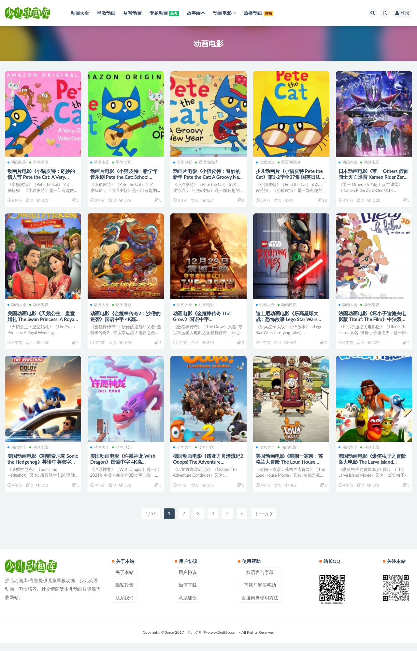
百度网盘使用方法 (260, 606)
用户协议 (188, 580)
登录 (402, 13)
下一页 (263, 522)
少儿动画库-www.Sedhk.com (212, 640)
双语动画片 (207, 161)
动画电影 (17, 161)
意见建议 (188, 606)
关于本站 (124, 580)
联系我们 (124, 606)
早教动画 (39, 161)
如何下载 (188, 593)
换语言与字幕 (260, 580)
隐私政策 (124, 593)
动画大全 (266, 161)
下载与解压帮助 (260, 593)
